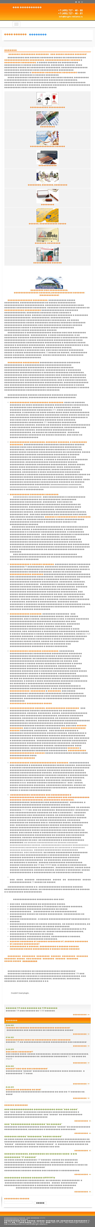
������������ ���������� (22, 310)
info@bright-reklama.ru (71, 16)
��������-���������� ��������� (54, 72)
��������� (28, 62)
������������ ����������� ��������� (36, 402)
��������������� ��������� (24, 60)
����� (40, 1203)
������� (73, 748)
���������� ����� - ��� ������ (21, 1218)
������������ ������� (26, 614)
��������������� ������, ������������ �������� (44, 708)
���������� (12, 62)
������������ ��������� (27, 691)
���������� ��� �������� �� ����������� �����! (40, 1030)
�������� (38, 34)
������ (75, 60)
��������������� (57, 60)
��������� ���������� (23, 362)
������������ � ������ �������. (32, 564)
